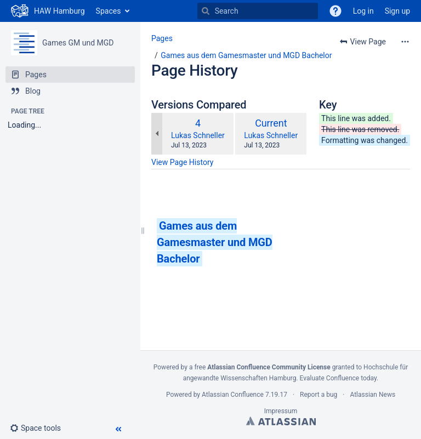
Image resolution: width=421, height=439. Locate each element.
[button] (40, 428)
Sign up (397, 11)
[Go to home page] (47, 11)
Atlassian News (372, 394)
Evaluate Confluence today (338, 378)
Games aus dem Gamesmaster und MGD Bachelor (246, 55)
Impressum (280, 411)
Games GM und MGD (78, 42)
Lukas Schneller (198, 135)
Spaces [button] (108, 11)
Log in (363, 11)
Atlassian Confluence (233, 394)
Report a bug (318, 394)
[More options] (405, 41)
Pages (162, 38)
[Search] (205, 11)
